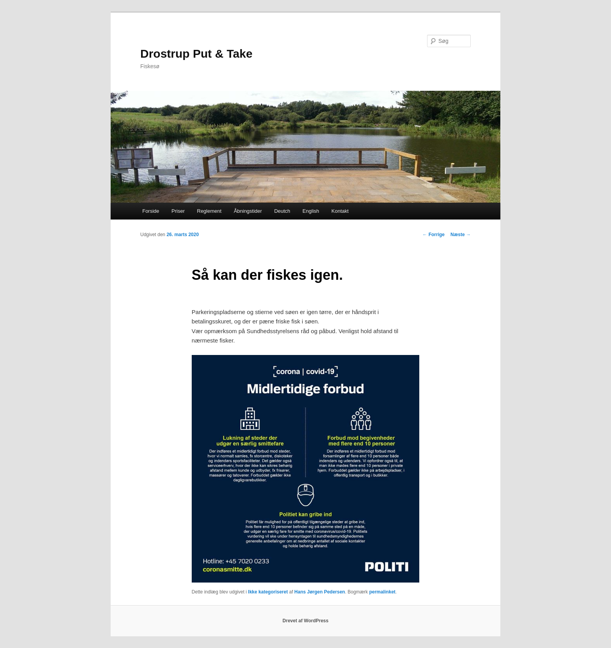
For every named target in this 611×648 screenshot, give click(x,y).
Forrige (433, 234)
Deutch (282, 211)
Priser (178, 211)
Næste (460, 234)
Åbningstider (248, 211)
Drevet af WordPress (305, 620)
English (310, 211)
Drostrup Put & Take (196, 53)
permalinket (382, 592)
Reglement (209, 211)
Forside (150, 211)
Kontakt (340, 211)
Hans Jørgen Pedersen (319, 592)
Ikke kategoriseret (268, 592)
